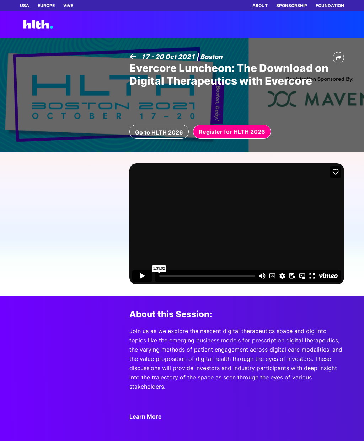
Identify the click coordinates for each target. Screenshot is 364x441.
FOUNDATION (330, 5)
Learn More (145, 416)
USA (24, 5)
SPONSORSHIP (291, 5)
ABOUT (260, 5)
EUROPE (46, 5)
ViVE (68, 5)
